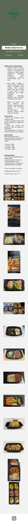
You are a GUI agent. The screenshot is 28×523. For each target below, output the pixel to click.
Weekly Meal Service (14, 48)
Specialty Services (14, 51)
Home (14, 44)
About (20, 55)
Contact (8, 55)
